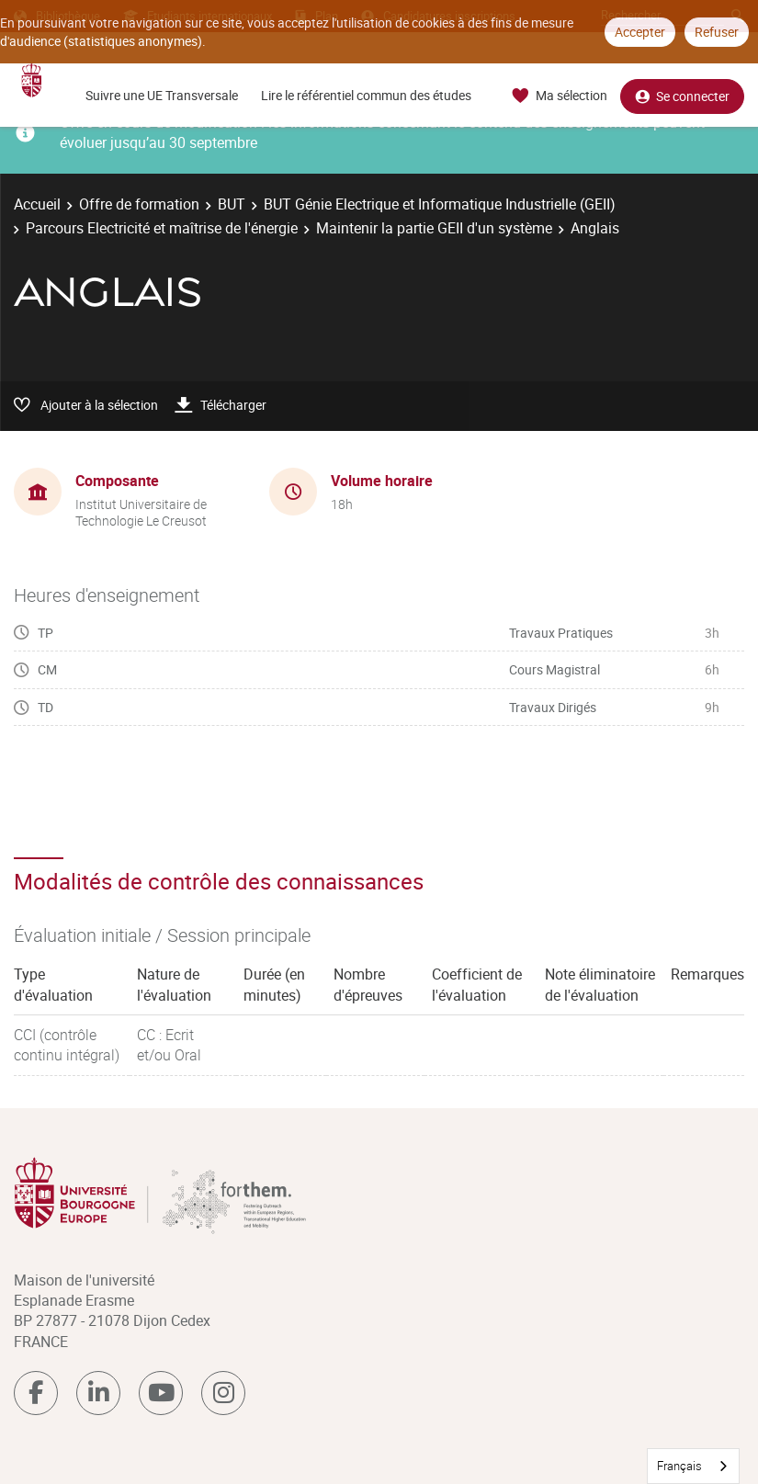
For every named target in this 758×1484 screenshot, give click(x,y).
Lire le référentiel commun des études (366, 95)
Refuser (717, 31)
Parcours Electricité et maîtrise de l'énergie (162, 228)
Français (679, 1465)
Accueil (37, 204)
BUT (231, 204)
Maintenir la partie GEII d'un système (434, 228)
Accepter (640, 31)
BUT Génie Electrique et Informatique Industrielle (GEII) (440, 204)
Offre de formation (139, 204)
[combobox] (693, 1466)
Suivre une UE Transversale (161, 95)
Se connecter (682, 96)
